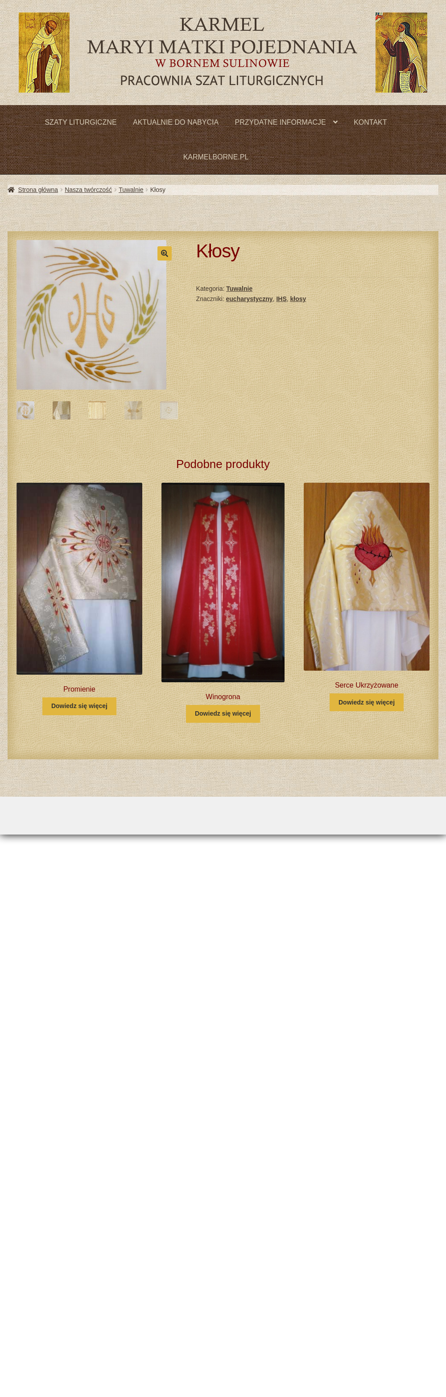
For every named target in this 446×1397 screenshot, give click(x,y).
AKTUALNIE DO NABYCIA (176, 122)
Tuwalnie (131, 189)
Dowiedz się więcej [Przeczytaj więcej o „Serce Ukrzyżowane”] (367, 702)
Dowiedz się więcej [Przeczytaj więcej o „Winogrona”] (223, 713)
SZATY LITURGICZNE (80, 122)
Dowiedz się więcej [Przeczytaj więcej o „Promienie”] (79, 705)
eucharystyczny (249, 298)
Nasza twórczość (88, 189)
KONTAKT (370, 122)
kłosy (298, 298)
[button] (164, 253)
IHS (281, 298)
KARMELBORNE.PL (216, 157)
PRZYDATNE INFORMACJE (280, 122)
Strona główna (38, 189)
